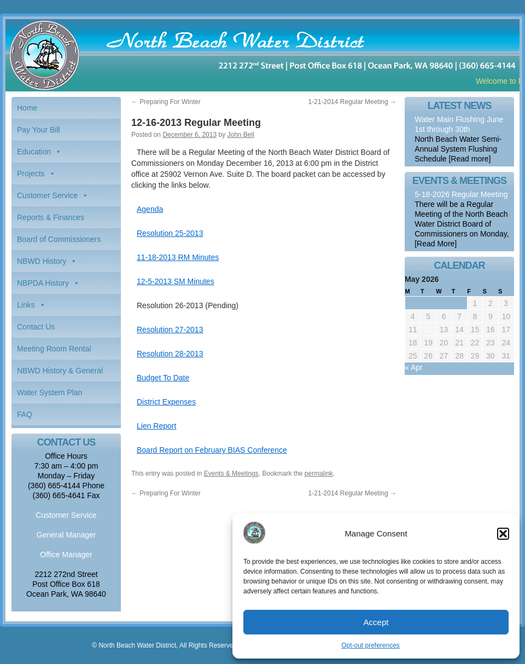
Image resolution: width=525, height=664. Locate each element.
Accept (376, 622)
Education (34, 151)
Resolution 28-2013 (170, 353)
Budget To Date (163, 377)
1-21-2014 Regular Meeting (352, 102)
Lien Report (156, 426)
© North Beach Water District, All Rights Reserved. (165, 645)
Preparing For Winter (166, 102)
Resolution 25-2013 (170, 233)
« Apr (414, 367)
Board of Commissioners (59, 239)
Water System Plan (49, 392)
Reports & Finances (50, 217)
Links (26, 305)
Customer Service (47, 195)
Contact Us (36, 326)
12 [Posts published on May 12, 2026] (428, 329)
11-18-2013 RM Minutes (178, 257)
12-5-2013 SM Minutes (175, 281)
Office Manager (66, 554)
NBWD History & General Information (60, 374)
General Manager (66, 534)
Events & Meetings (231, 473)
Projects (31, 173)
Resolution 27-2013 (170, 329)
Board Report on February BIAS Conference (212, 450)
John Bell (241, 134)
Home (27, 107)
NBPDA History (43, 283)
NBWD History (41, 261)
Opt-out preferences (370, 645)
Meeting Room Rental (54, 348)
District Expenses (166, 401)
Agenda (150, 209)
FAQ (24, 414)
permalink (319, 473)
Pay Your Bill (38, 129)
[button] (503, 533)
